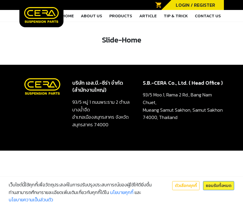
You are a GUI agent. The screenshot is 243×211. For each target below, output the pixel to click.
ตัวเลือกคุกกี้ (186, 186)
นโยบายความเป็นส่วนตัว (31, 199)
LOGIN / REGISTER (195, 4)
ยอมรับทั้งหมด (219, 186)
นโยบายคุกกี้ (121, 192)
